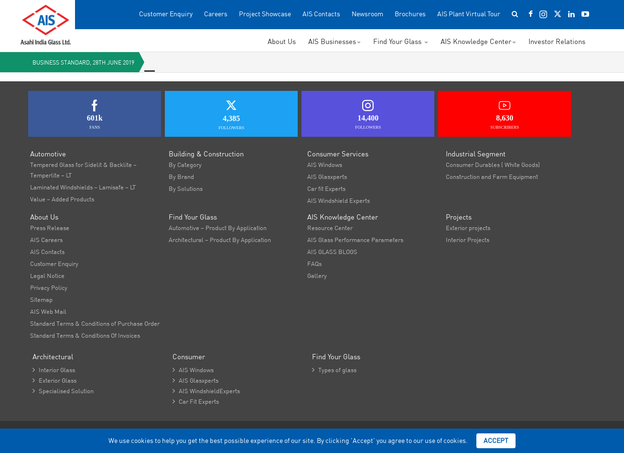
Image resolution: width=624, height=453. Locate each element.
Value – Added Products (62, 199)
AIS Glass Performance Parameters (355, 239)
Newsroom (367, 14)
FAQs (314, 263)
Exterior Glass (54, 380)
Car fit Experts (326, 188)
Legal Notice (47, 275)
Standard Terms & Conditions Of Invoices (85, 335)
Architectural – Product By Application (220, 239)
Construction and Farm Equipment (492, 176)
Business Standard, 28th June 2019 (83, 62)
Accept (496, 440)
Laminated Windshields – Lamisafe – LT (83, 187)
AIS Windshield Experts (338, 200)
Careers (215, 14)
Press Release (49, 228)
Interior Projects (467, 239)
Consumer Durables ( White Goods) (493, 164)
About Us (282, 41)
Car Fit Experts (195, 401)
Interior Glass (53, 370)
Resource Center (330, 228)
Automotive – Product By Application (218, 228)
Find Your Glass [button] (400, 41)
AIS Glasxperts (327, 176)
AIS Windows (324, 164)
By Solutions (186, 188)
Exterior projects (468, 228)
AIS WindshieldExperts (206, 391)
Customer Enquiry (166, 14)
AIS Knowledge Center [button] (478, 41)
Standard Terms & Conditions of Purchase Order (95, 323)
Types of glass (334, 370)
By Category (185, 164)
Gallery (317, 275)
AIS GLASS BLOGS (332, 251)
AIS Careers (46, 239)
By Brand (181, 176)
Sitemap (41, 299)
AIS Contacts (321, 14)
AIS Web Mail (48, 311)
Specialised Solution (63, 391)
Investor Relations (556, 41)
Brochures (410, 14)
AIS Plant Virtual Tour (468, 14)
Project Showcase (265, 14)
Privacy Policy (48, 287)
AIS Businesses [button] (334, 41)
